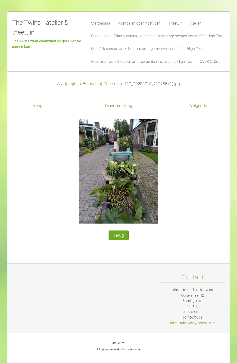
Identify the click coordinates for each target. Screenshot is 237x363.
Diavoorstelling (118, 105)
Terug (118, 235)
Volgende (198, 105)
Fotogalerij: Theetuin (101, 84)
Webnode (134, 349)
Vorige (38, 105)
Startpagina (68, 84)
